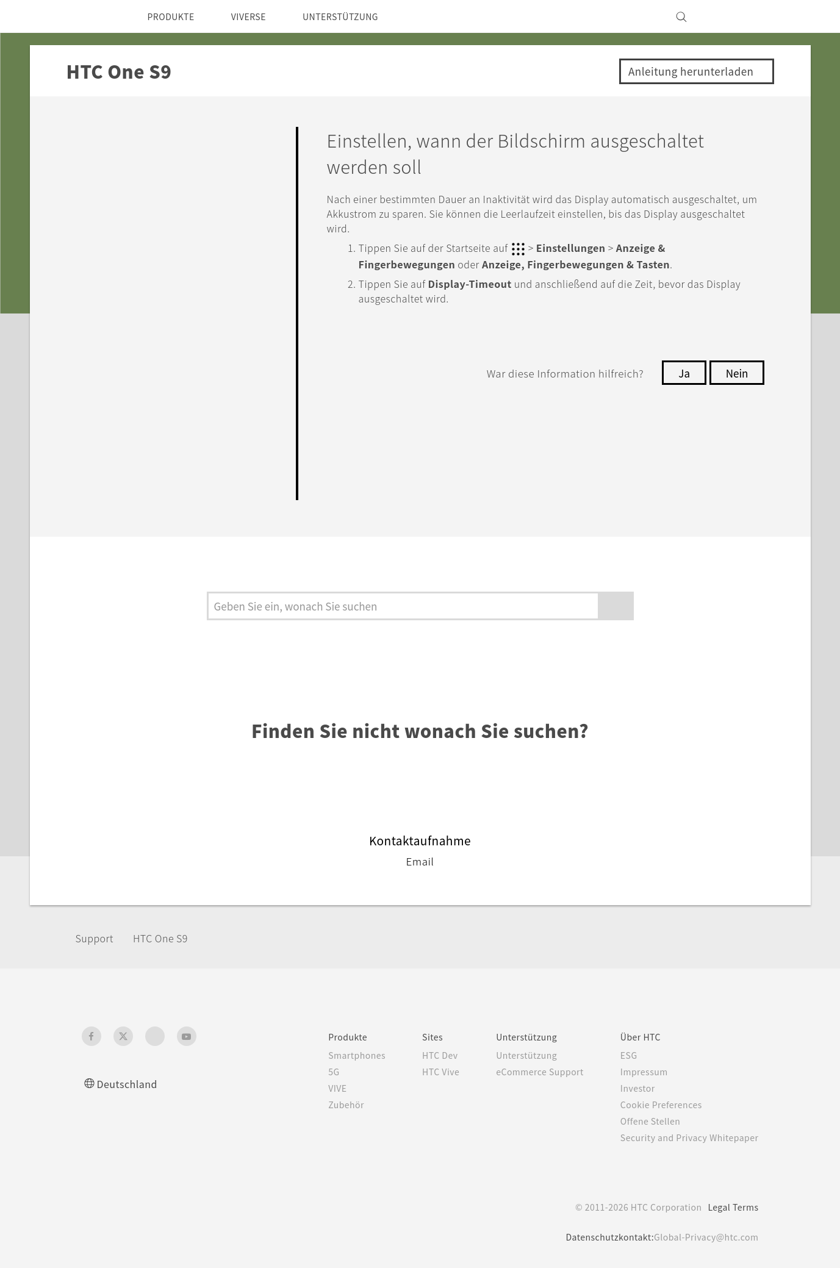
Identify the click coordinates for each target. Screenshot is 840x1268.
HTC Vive (419, 1071)
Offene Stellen (642, 1121)
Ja (681, 371)
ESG (619, 1055)
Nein (735, 371)
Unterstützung (511, 1055)
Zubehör (320, 1104)
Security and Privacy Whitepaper (684, 1137)
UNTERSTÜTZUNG (359, 16)
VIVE (312, 1088)
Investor (628, 1088)
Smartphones (331, 1055)
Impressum (635, 1071)
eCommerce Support (525, 1071)
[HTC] (96, 16)
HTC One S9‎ (171, 938)
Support (98, 938)
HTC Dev (419, 1055)
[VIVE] (742, 16)
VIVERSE (260, 16)
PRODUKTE (175, 16)
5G (306, 1071)
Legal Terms (731, 1207)
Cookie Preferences (654, 1104)
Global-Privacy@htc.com (703, 1236)
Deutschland (131, 1083)
